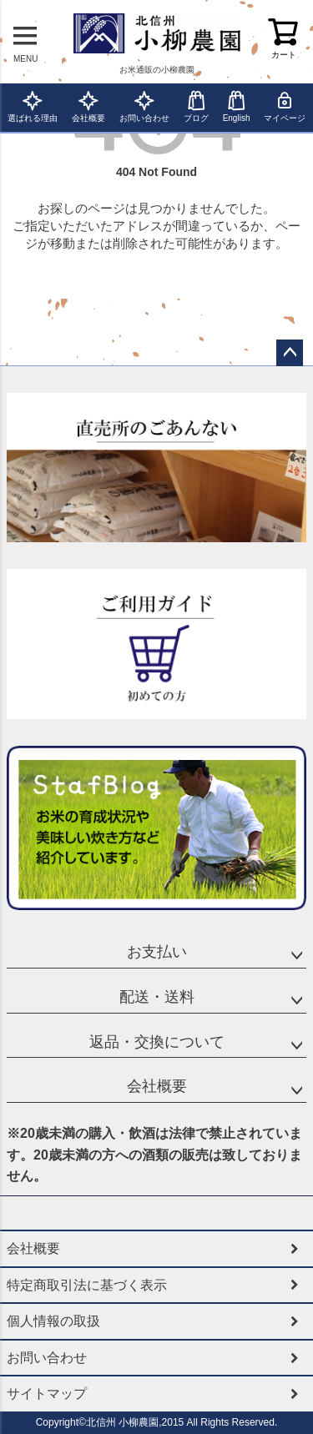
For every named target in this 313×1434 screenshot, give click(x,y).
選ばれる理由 (33, 106)
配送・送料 (156, 997)
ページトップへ (289, 353)
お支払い (157, 951)
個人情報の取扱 (53, 1321)
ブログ (196, 106)
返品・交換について (157, 1042)
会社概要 (88, 106)
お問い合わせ (144, 106)
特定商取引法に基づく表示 (87, 1285)
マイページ (284, 106)
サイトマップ (47, 1393)
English (236, 106)
